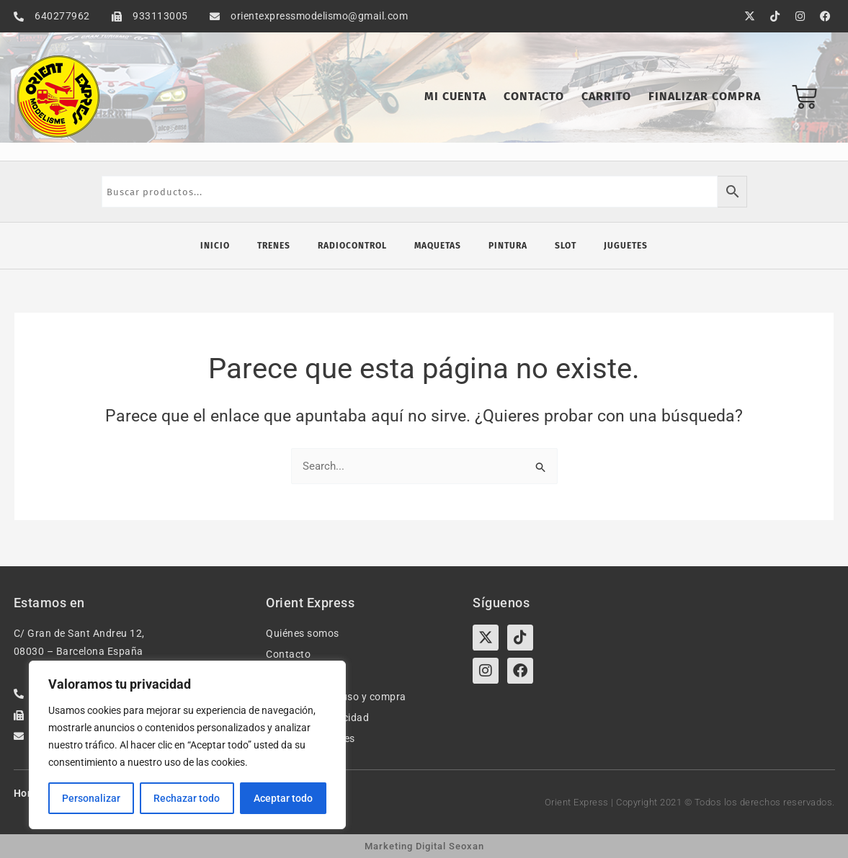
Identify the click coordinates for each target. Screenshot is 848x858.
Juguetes (626, 246)
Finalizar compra (704, 96)
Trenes (273, 246)
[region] (187, 745)
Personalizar (91, 798)
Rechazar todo (186, 798)
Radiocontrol (352, 246)
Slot (565, 246)
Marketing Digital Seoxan (424, 846)
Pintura (507, 246)
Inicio (215, 246)
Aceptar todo (283, 798)
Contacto (534, 96)
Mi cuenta (455, 96)
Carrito (606, 96)
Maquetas (437, 246)
